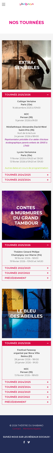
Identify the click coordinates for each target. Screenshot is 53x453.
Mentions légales (32, 428)
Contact (17, 428)
